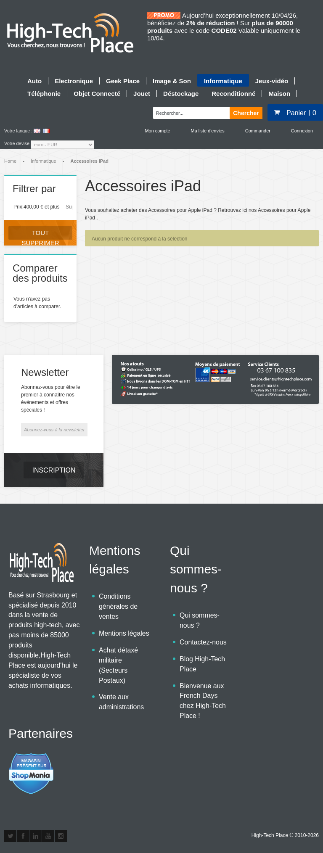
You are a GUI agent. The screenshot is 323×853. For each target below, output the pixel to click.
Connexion (302, 130)
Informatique (43, 161)
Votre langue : (18, 130)
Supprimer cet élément (69, 207)
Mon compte (157, 130)
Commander (257, 130)
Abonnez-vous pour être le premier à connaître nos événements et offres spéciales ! (50, 398)
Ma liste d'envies (208, 130)
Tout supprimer (40, 234)
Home (10, 161)
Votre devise (16, 143)
